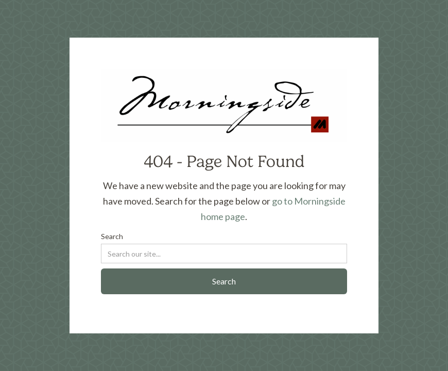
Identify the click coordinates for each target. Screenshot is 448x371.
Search (112, 236)
